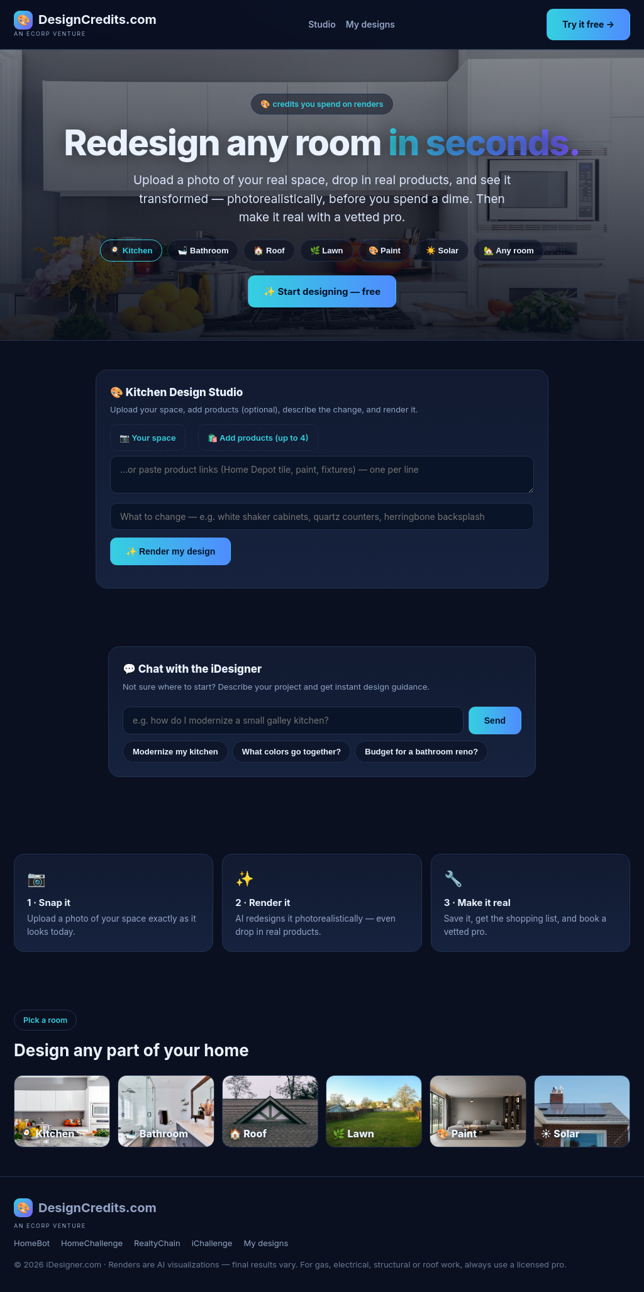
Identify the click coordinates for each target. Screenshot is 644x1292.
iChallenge (212, 1243)
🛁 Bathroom (202, 250)
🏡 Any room (509, 250)
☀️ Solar (442, 250)
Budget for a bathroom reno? (421, 751)
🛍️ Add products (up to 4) (258, 438)
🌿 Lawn (326, 250)
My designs (370, 24)
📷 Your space (147, 438)
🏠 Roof (268, 250)
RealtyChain (157, 1243)
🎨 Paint (385, 250)
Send (495, 720)
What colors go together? (291, 751)
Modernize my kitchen (175, 751)
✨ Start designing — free (322, 291)
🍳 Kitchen (131, 250)
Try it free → (588, 24)
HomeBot (32, 1243)
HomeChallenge (92, 1243)
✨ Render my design (170, 551)
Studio (322, 24)
